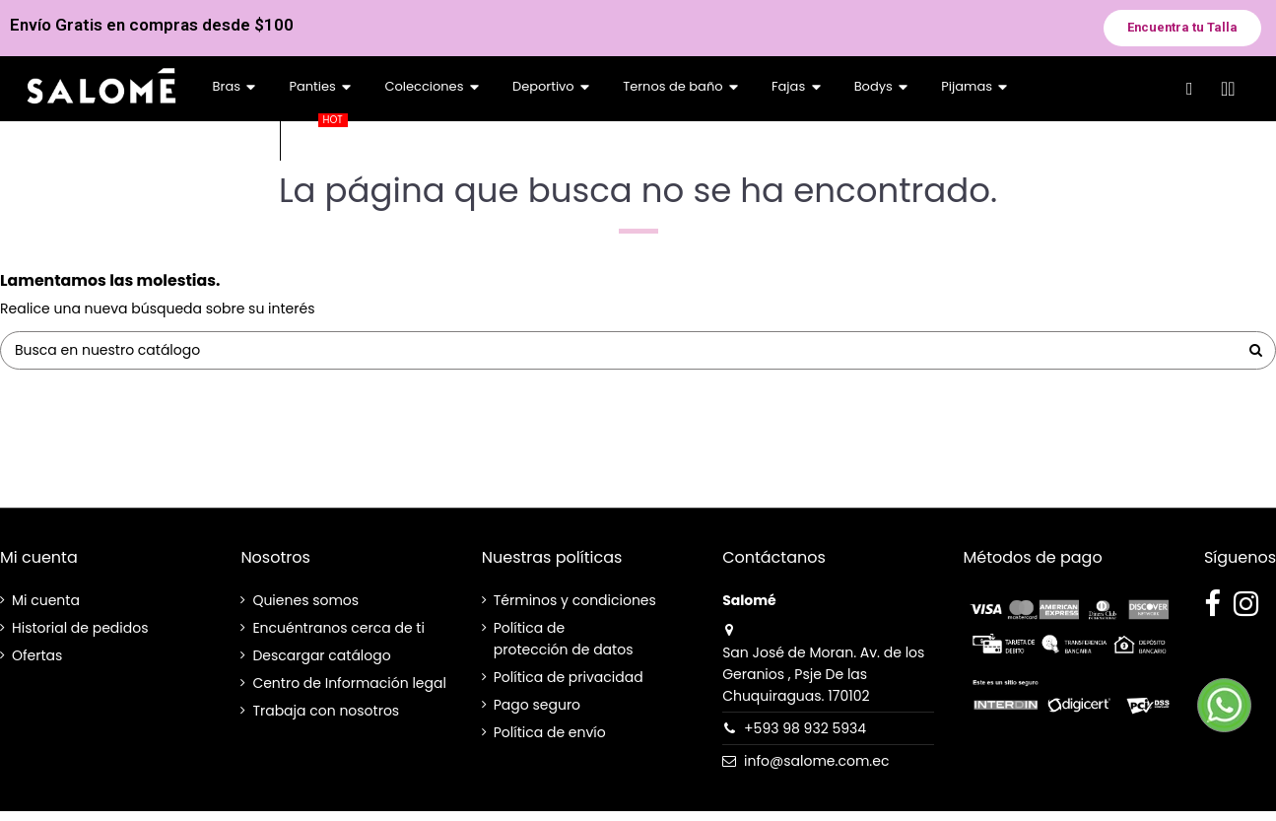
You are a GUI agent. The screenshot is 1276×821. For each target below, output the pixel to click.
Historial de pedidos (80, 628)
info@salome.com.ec (816, 761)
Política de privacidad (568, 677)
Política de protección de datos (564, 638)
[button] (1182, 28)
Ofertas (37, 655)
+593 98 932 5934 (805, 728)
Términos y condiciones (575, 600)
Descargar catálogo (321, 655)
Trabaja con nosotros (325, 710)
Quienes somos (305, 600)
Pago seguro (537, 705)
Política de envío (550, 732)
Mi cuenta (46, 600)
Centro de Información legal (349, 683)
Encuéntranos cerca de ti (338, 628)
